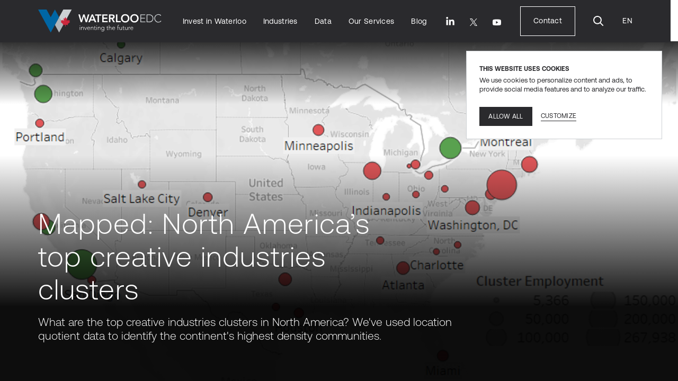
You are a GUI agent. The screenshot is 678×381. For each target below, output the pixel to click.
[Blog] (418, 21)
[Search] (598, 21)
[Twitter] (473, 22)
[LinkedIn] (450, 21)
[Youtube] (496, 22)
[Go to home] (100, 21)
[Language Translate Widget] (627, 20)
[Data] (323, 21)
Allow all (505, 116)
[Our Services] (371, 21)
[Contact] (547, 20)
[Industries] (280, 21)
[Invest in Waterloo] (214, 21)
